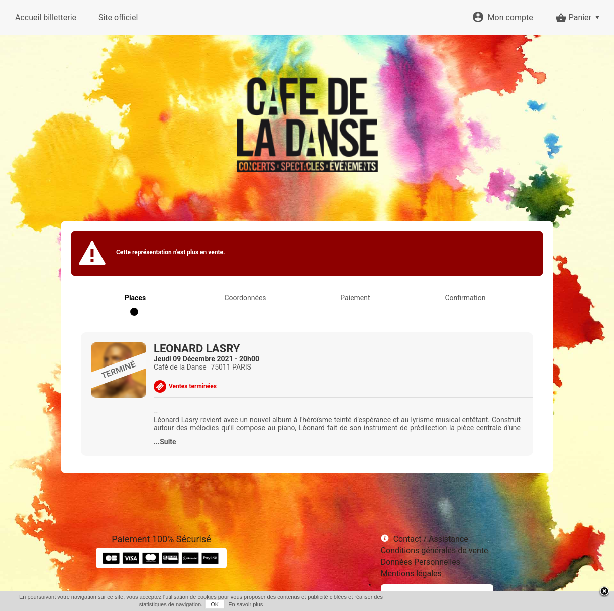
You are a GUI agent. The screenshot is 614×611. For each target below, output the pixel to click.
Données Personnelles (420, 562)
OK (215, 604)
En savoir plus (245, 604)
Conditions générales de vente (434, 550)
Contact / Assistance (430, 539)
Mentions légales (411, 573)
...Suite (165, 442)
